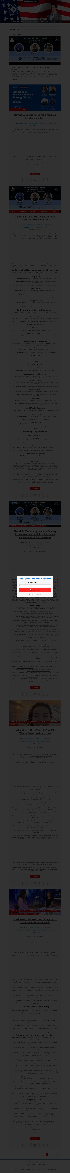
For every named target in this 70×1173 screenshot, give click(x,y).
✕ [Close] (51, 576)
